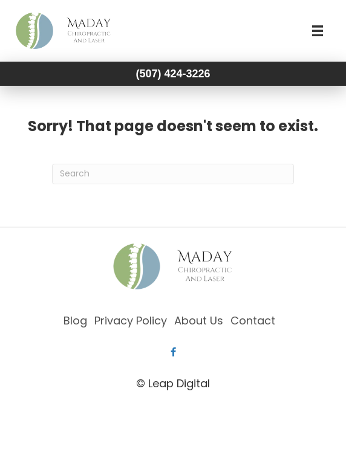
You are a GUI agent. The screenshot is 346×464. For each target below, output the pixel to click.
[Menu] (317, 31)
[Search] (173, 174)
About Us (198, 320)
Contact (252, 320)
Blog (75, 320)
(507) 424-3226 (172, 74)
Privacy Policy (130, 320)
